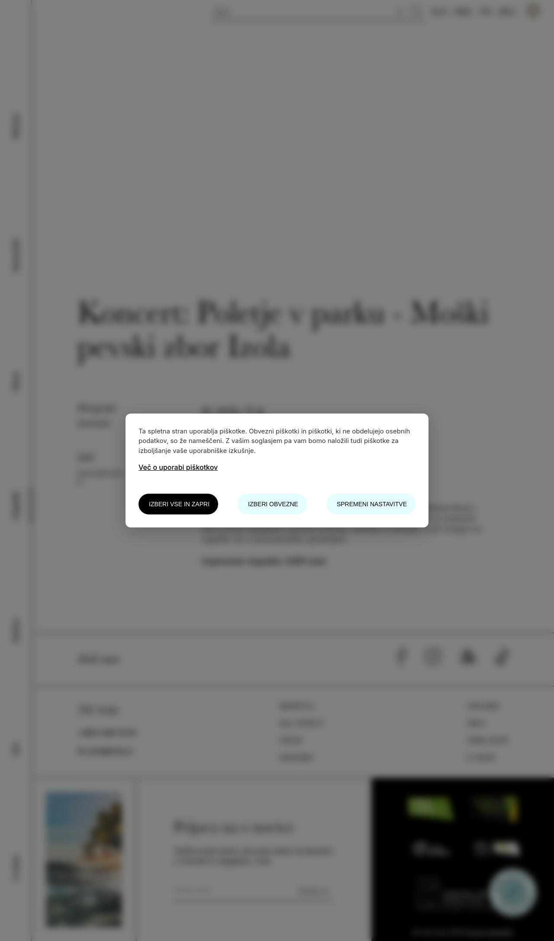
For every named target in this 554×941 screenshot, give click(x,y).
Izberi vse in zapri (179, 504)
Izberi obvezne (273, 504)
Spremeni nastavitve (372, 504)
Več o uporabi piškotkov (178, 467)
